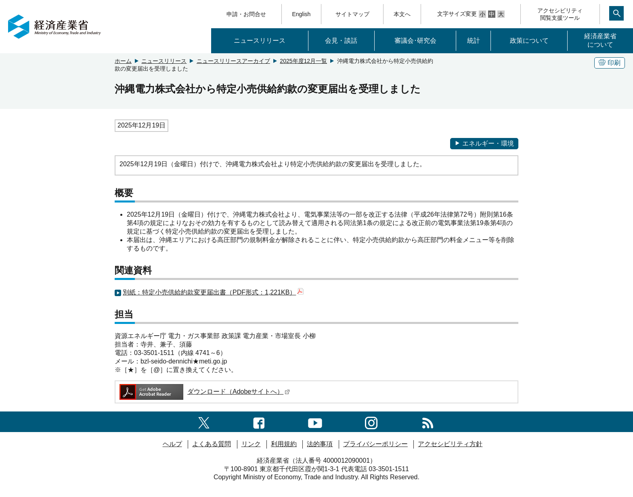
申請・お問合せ (246, 14)
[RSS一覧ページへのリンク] (428, 421)
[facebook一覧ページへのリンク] (259, 421)
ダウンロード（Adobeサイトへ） (204, 391)
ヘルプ (172, 444)
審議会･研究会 (415, 40)
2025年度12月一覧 (303, 61)
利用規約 (284, 444)
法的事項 (320, 444)
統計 (473, 40)
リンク (251, 444)
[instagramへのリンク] (371, 421)
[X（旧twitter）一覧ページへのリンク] (204, 421)
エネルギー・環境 (484, 143)
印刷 (609, 62)
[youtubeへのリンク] (315, 421)
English (301, 14)
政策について (529, 40)
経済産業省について (600, 40)
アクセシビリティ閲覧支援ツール (560, 14)
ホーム (123, 61)
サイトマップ (352, 14)
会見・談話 (341, 40)
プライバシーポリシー (375, 444)
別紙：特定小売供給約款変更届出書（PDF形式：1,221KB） (213, 292)
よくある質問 (211, 444)
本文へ (402, 14)
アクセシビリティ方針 (450, 444)
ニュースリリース (259, 40)
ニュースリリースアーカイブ (233, 61)
